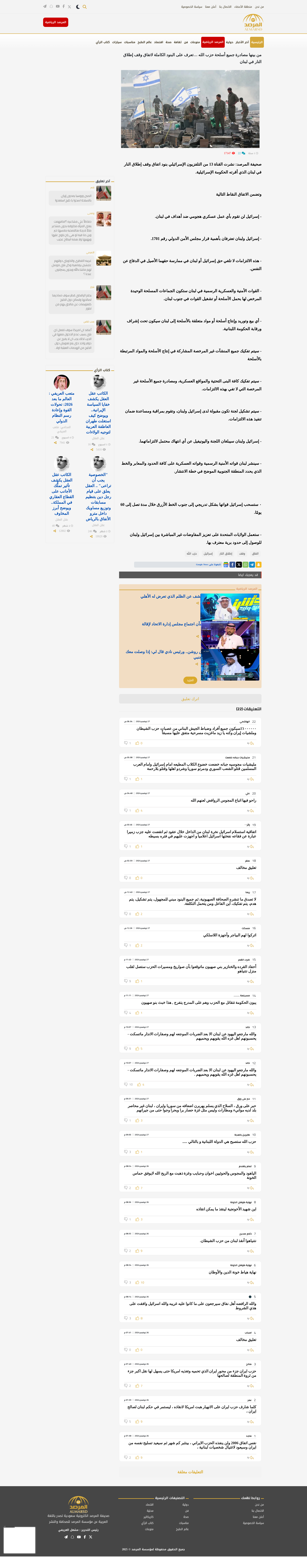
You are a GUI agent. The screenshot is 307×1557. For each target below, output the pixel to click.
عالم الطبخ (145, 42)
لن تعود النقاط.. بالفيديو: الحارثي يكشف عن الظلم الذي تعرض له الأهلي (176, 601)
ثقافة (178, 42)
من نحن (259, 6)
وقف (242, 553)
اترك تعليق (190, 699)
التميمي (89, 251)
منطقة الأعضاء (243, 6)
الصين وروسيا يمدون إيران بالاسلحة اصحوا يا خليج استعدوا (72, 198)
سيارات (117, 42)
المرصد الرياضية (213, 42)
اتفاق (255, 553)
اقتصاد (158, 42)
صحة (169, 42)
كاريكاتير (149, 1517)
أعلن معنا (210, 6)
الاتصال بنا (225, 6)
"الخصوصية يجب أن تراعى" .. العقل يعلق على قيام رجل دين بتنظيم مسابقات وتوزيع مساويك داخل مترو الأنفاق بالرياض (98, 484)
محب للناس (87, 315)
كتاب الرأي (103, 42)
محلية (150, 1511)
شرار (92, 285)
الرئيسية (257, 42)
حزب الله (192, 553)
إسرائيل (208, 553)
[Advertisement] (86, 116)
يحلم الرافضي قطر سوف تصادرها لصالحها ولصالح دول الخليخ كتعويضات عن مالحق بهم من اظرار (72, 298)
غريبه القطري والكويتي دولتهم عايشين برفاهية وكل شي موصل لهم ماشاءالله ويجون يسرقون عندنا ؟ (71, 266)
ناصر (91, 187)
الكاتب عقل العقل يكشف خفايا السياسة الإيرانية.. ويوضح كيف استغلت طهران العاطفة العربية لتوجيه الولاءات (98, 404)
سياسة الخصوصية (191, 6)
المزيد (190, 680)
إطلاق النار (226, 553)
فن (186, 42)
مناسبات (129, 42)
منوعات (195, 42)
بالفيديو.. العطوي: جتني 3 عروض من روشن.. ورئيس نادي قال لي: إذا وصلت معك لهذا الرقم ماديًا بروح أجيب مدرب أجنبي (179, 656)
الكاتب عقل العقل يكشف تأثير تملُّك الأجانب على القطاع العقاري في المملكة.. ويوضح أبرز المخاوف (61, 482)
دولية (229, 42)
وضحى (90, 213)
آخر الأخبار (242, 42)
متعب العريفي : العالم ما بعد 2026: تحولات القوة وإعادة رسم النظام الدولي (62, 399)
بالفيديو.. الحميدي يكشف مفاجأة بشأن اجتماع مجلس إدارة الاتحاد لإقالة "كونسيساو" (176, 628)
